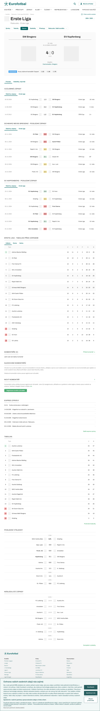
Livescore (75, 10)
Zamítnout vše (90, 693)
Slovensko (69, 639)
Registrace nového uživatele (16, 366)
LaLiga (6, 639)
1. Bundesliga (7, 643)
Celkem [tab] (8, 219)
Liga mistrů (7, 657)
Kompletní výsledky (89, 621)
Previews (38, 662)
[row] (50, 99)
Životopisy (38, 671)
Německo (69, 648)
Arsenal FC (38, 636)
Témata (6, 671)
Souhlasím (90, 687)
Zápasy (29, 10)
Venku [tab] (21, 219)
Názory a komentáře (41, 667)
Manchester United (40, 641)
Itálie (68, 646)
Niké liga (6, 650)
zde (31, 362)
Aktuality (38, 660)
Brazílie (68, 655)
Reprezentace (61, 10)
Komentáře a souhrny (41, 664)
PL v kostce (7, 676)
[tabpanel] (50, 104)
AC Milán (38, 643)
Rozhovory (38, 676)
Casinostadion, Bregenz (50, 64)
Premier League (8, 636)
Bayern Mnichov (40, 648)
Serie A (6, 641)
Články (37, 657)
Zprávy (8, 28)
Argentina (69, 653)
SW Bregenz (29, 36)
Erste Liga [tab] (22, 94)
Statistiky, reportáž (19, 81)
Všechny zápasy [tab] (11, 94)
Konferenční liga (8, 662)
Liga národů (7, 666)
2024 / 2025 (90, 18)
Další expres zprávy (89, 407)
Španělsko (69, 650)
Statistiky (33, 28)
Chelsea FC (39, 639)
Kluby (38, 10)
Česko (68, 636)
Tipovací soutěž (89, 10)
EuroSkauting (7, 673)
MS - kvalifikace (8, 664)
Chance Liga (7, 648)
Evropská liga (7, 659)
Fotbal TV (69, 671)
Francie (69, 643)
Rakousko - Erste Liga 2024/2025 (19, 14)
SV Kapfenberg (72, 36)
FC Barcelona (39, 650)
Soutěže (8, 10)
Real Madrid (39, 653)
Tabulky (16, 28)
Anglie (68, 641)
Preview (8, 81)
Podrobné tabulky (90, 499)
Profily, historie (39, 673)
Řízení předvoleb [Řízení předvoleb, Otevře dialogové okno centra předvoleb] (90, 699)
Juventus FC (39, 646)
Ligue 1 (6, 646)
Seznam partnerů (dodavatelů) (13, 708)
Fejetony (38, 669)
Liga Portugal (7, 653)
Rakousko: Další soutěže (57, 28)
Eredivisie (6, 655)
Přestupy (20, 10)
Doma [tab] (15, 219)
